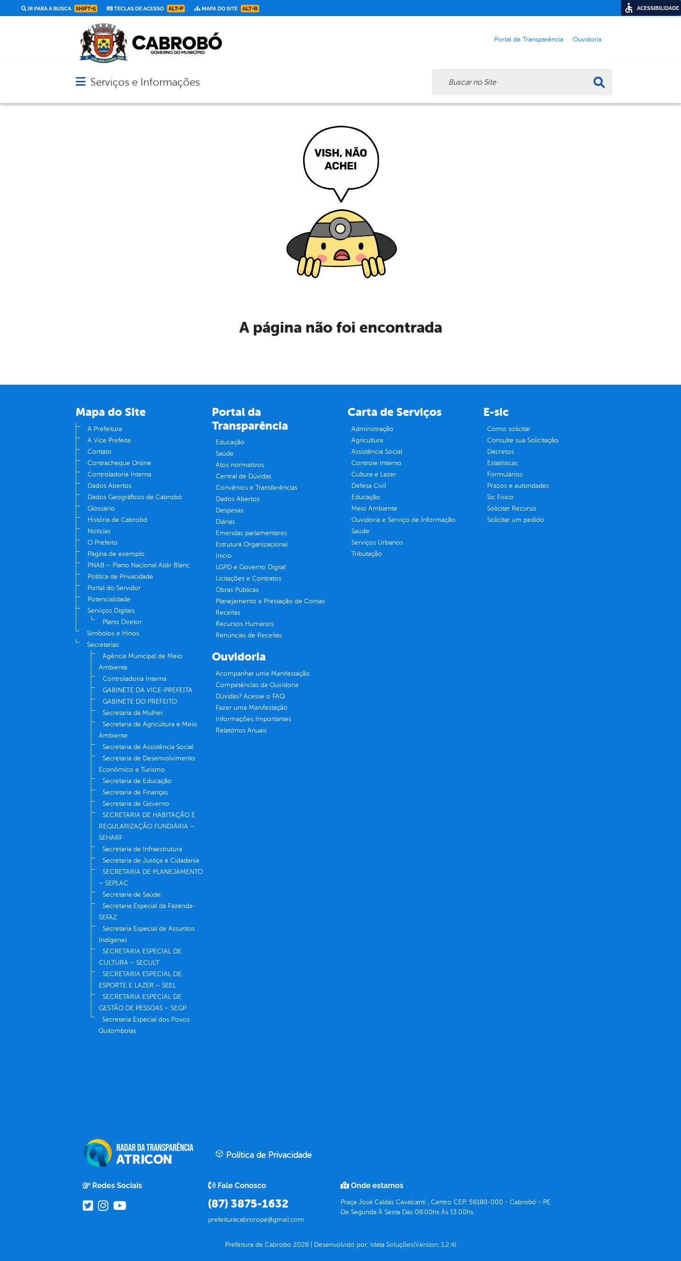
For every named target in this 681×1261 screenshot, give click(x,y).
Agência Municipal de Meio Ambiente (141, 662)
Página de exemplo (116, 553)
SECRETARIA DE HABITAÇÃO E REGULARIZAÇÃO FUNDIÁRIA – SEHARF (147, 826)
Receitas (228, 612)
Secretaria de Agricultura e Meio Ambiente (148, 730)
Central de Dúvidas (243, 476)
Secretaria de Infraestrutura (142, 849)
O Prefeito (102, 542)
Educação (230, 442)
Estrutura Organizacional (252, 544)
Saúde (225, 453)
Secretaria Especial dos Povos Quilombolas (144, 1025)
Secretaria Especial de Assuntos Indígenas (147, 934)
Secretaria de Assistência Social (148, 746)
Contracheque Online (119, 463)
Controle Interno (376, 463)
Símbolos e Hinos (113, 633)
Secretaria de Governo (136, 803)
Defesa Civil (368, 485)
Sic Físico (500, 497)
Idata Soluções (391, 1244)
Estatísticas (502, 463)
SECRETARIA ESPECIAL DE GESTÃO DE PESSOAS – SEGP (142, 1002)
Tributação (366, 553)
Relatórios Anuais (241, 730)
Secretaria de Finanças (135, 792)
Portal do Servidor (114, 587)
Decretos (500, 451)
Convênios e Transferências (256, 487)
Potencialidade (109, 599)
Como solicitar (509, 428)
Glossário (101, 508)
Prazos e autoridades (518, 485)
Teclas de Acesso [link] (146, 8)
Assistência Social (376, 451)
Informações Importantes (253, 719)
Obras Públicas (237, 589)
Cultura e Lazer (373, 474)
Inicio (224, 555)
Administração (372, 428)
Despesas (230, 510)
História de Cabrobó (117, 519)
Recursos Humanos (245, 623)
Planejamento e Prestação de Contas (270, 601)
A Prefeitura (104, 428)
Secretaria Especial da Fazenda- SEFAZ (147, 911)
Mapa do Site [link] (226, 8)
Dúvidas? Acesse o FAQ (250, 696)
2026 (300, 1244)
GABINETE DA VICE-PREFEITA (147, 690)
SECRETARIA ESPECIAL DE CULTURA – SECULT (140, 957)
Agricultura (367, 440)
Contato (99, 451)
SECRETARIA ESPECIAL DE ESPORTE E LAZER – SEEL (140, 979)
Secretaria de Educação (137, 781)
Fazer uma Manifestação (252, 707)
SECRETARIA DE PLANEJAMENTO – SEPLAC (151, 877)
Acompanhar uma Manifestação (263, 673)
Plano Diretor (122, 622)
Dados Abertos (109, 485)
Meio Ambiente (374, 508)
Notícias (99, 531)
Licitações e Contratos (248, 578)
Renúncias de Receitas (249, 635)
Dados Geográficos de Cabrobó (134, 497)
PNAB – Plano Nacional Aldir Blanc (138, 565)
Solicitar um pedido (515, 519)
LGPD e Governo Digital (251, 567)
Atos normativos (240, 464)
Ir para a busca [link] (59, 8)
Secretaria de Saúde (132, 894)
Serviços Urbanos (377, 542)
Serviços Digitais (111, 610)
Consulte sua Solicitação (523, 440)
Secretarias (103, 644)
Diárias (225, 521)
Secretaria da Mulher (133, 712)
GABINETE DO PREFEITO (140, 701)
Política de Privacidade (120, 576)
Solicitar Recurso (511, 508)
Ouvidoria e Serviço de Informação (403, 519)
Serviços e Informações (145, 82)
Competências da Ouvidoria (257, 684)
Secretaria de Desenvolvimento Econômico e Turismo (147, 764)
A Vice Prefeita (109, 440)
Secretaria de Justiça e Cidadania (151, 860)
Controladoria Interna (119, 474)
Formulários (505, 474)
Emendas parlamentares (251, 533)
